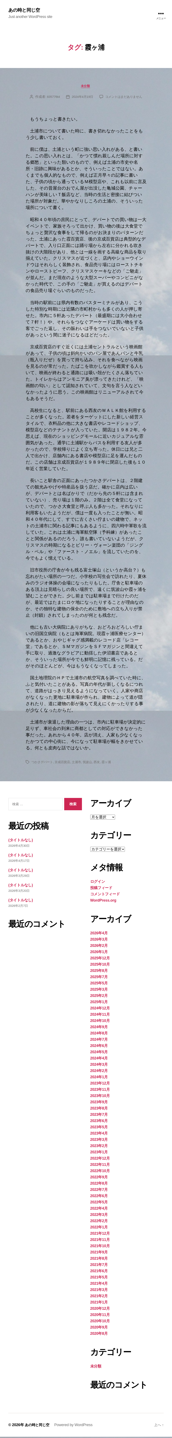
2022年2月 (99, 1222)
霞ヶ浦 (111, 763)
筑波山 (91, 763)
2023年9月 (99, 1103)
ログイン (97, 883)
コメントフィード (105, 895)
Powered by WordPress (75, 1426)
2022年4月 (99, 1210)
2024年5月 (99, 1053)
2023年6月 (99, 1122)
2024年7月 (99, 1041)
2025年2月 (99, 997)
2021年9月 (99, 1253)
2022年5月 (99, 1203)
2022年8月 (99, 1185)
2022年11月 (100, 1166)
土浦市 (79, 763)
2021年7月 (99, 1266)
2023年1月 (99, 1153)
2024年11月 (100, 1016)
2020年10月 (100, 1322)
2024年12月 (100, 1009)
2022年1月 (99, 1228)
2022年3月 (99, 1216)
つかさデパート (42, 763)
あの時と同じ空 (25, 10)
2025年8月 (99, 972)
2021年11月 (100, 1241)
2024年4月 (99, 1059)
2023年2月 (99, 1147)
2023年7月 (99, 1116)
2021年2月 (99, 1297)
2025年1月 (99, 1003)
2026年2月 (99, 947)
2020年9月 (99, 1328)
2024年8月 (99, 1034)
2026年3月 (99, 941)
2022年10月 (100, 1172)
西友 (100, 763)
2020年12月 (100, 1310)
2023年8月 (99, 1109)
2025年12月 (100, 959)
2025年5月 (99, 984)
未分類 (86, 86)
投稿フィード (101, 889)
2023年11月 (100, 1091)
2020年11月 (100, 1316)
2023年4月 (99, 1134)
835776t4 (51, 97)
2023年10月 (100, 1097)
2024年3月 (99, 1066)
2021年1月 (99, 1303)
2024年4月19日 (81, 97)
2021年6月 (99, 1272)
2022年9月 (99, 1178)
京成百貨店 (64, 763)
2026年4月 (99, 934)
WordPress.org (103, 902)
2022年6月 (99, 1197)
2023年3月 (99, 1141)
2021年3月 (99, 1291)
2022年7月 (99, 1191)
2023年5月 (99, 1128)
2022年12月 (100, 1159)
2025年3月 (99, 991)
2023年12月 (100, 1084)
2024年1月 (99, 1078)
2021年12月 (100, 1235)
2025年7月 (99, 978)
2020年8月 (99, 1335)
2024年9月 (99, 1028)
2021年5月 (99, 1278)
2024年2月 (99, 1072)
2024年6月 (99, 1047)
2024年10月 (100, 1022)
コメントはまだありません (124, 97)
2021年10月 (100, 1247)
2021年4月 (99, 1285)
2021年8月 (99, 1260)
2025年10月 (100, 966)
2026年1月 (99, 953)
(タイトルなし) (20, 841)
